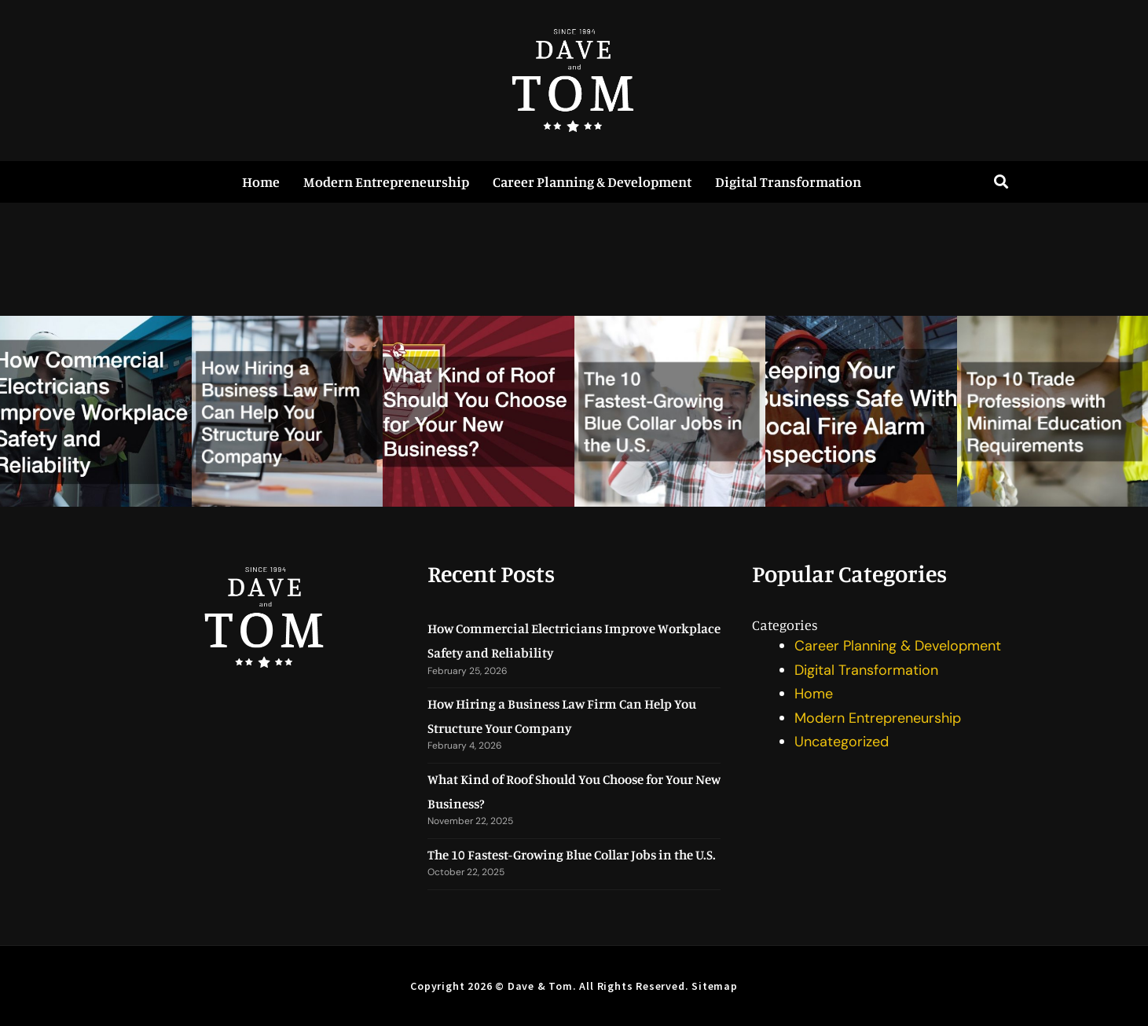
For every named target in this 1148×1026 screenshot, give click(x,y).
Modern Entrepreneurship (386, 181)
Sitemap (714, 986)
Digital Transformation (788, 181)
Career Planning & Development (592, 181)
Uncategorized (841, 741)
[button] (1001, 182)
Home (261, 181)
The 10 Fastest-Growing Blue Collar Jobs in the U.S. (571, 854)
